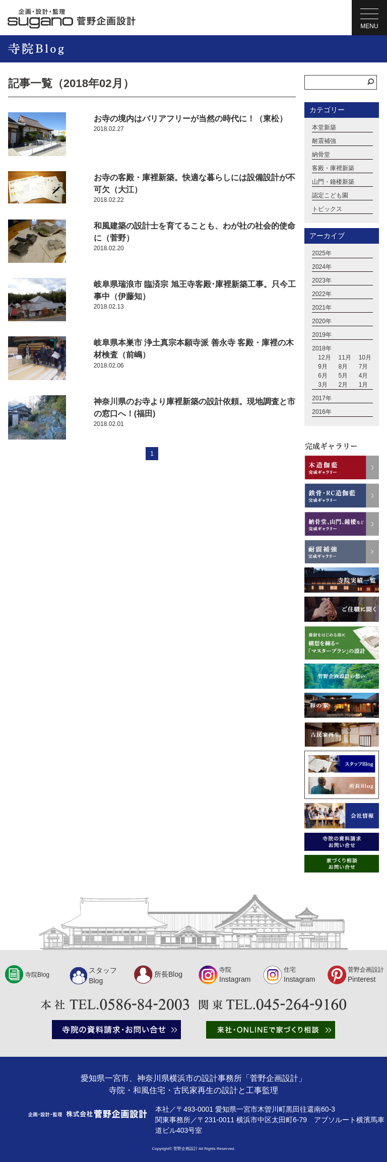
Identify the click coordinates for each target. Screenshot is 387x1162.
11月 (344, 357)
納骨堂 (321, 154)
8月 (343, 366)
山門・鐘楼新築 (333, 181)
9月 (323, 366)
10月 (365, 357)
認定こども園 (330, 195)
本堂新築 (324, 127)
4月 (363, 375)
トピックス (327, 208)
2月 (343, 384)
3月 (323, 384)
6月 (323, 375)
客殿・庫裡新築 (333, 168)
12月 (324, 357)
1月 (363, 384)
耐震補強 (324, 140)
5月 (343, 375)
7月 (363, 366)
